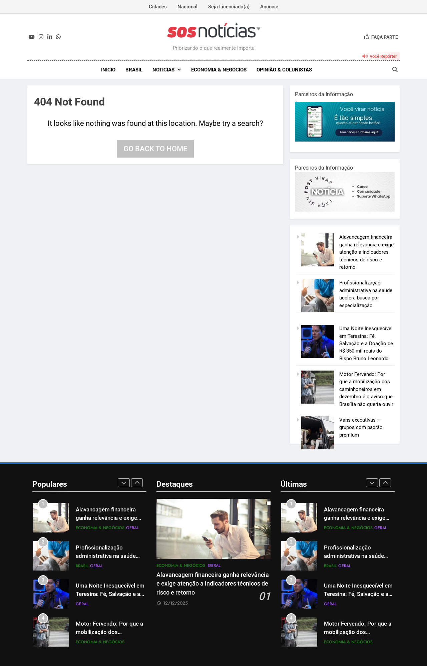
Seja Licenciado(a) (229, 7)
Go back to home (155, 149)
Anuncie (269, 7)
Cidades (158, 7)
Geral (132, 528)
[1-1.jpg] (345, 140)
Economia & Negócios (219, 70)
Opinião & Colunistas (284, 70)
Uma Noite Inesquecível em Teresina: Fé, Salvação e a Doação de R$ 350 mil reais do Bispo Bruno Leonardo (366, 343)
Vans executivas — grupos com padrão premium (361, 427)
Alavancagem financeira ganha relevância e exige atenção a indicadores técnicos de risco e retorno (366, 252)
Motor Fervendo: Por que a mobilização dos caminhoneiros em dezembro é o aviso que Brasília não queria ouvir (366, 389)
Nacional (187, 7)
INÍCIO (108, 70)
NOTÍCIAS (163, 70)
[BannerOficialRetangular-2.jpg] (345, 210)
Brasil (133, 70)
